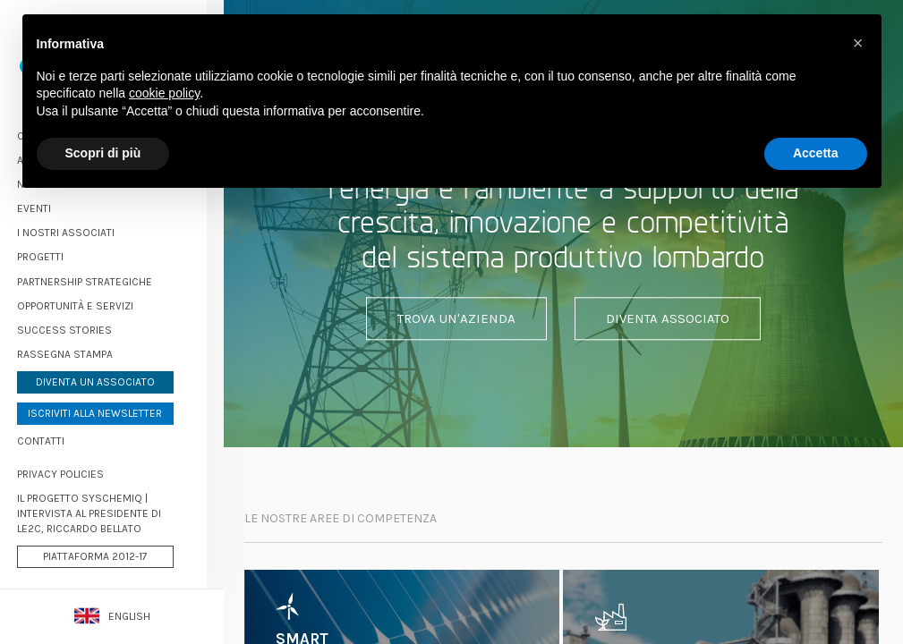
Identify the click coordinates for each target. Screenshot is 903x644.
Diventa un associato (112, 378)
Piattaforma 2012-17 (112, 553)
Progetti (57, 254)
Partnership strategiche (101, 278)
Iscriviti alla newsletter (112, 409)
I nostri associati (83, 230)
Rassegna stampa (82, 350)
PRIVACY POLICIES (77, 470)
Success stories (81, 326)
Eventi (51, 205)
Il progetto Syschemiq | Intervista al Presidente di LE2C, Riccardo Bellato (106, 509)
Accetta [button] (816, 153)
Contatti (57, 437)
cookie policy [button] (164, 93)
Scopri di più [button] (103, 153)
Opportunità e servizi (92, 302)
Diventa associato (667, 318)
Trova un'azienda (456, 318)
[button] (858, 43)
